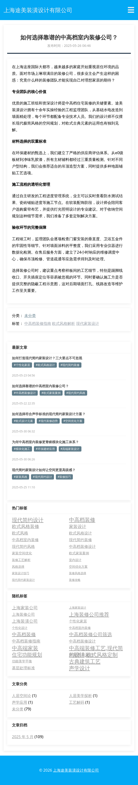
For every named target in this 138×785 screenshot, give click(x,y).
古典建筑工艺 (85, 661)
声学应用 (19, 702)
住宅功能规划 (27, 654)
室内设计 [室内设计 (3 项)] (75, 560)
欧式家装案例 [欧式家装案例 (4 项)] (79, 553)
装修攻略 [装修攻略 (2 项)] (74, 580)
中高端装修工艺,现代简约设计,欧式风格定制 (96, 647)
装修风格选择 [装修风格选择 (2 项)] (77, 573)
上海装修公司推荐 (89, 614)
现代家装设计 (87, 323)
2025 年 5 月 (22, 736)
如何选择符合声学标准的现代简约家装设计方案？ (48, 414)
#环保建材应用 (45, 449)
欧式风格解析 (63, 323)
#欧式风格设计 (45, 365)
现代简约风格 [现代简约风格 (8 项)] (23, 546)
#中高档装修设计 (25, 393)
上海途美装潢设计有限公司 (76, 770)
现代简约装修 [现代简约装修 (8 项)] (80, 539)
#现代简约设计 (42, 477)
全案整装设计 (81, 654)
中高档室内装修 (80, 628)
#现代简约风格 (75, 393)
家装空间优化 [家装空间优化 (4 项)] (22, 553)
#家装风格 (20, 477)
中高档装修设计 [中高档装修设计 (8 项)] (82, 546)
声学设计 (79, 668)
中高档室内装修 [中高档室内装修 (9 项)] (25, 539)
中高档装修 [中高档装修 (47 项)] (82, 519)
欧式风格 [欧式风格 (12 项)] (20, 533)
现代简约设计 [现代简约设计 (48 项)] (27, 519)
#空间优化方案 (73, 421)
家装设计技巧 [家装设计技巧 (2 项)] (20, 573)
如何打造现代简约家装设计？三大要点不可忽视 (47, 358)
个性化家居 (78, 621)
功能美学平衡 (22, 661)
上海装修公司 (23, 614)
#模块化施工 (22, 449)
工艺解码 (76, 702)
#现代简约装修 (70, 365)
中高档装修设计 (82, 641)
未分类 (30, 315)
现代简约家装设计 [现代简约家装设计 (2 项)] (23, 580)
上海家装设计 (77, 607)
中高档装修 (24, 634)
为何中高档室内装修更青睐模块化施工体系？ (45, 442)
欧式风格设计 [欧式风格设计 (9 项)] (80, 533)
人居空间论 (21, 695)
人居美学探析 (80, 695)
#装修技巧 (64, 477)
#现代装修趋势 (48, 421)
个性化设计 (19, 628)
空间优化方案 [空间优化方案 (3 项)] (78, 566)
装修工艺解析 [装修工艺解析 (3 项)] (21, 560)
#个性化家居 (22, 365)
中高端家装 (25, 647)
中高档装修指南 (37, 323)
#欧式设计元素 (23, 421)
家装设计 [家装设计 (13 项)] (77, 526)
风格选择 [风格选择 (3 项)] (18, 566)
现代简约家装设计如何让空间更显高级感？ (43, 470)
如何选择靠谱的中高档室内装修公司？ (40, 386)
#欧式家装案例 (51, 393)
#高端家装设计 (70, 449)
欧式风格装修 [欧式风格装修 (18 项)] (25, 526)
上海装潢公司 (25, 621)
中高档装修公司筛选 (90, 634)
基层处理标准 (23, 668)
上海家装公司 (25, 608)
